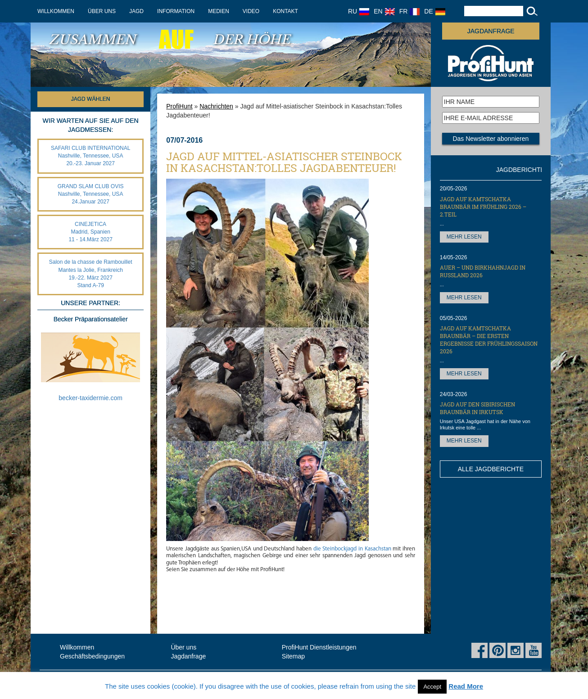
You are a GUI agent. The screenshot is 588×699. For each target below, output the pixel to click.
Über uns (102, 11)
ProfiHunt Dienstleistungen (319, 647)
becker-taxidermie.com (90, 397)
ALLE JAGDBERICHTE (491, 469)
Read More (465, 686)
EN (384, 11)
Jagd (136, 11)
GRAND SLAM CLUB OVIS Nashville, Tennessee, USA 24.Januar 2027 (91, 194)
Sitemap (293, 656)
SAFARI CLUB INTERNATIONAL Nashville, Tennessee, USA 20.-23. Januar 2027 (90, 156)
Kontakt (285, 11)
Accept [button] (432, 686)
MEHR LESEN (464, 237)
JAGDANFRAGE (491, 31)
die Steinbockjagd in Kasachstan (352, 549)
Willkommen (55, 11)
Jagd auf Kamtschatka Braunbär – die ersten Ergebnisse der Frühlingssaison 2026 (489, 340)
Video (251, 11)
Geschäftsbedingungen (92, 656)
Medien (218, 11)
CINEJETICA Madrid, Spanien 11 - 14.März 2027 (90, 232)
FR (409, 11)
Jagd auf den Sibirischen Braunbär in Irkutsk (477, 408)
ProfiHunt (179, 106)
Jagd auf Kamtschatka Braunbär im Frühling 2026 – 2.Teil (483, 206)
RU (358, 11)
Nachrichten (216, 106)
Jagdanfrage (188, 656)
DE (434, 11)
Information (175, 11)
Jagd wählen (90, 99)
